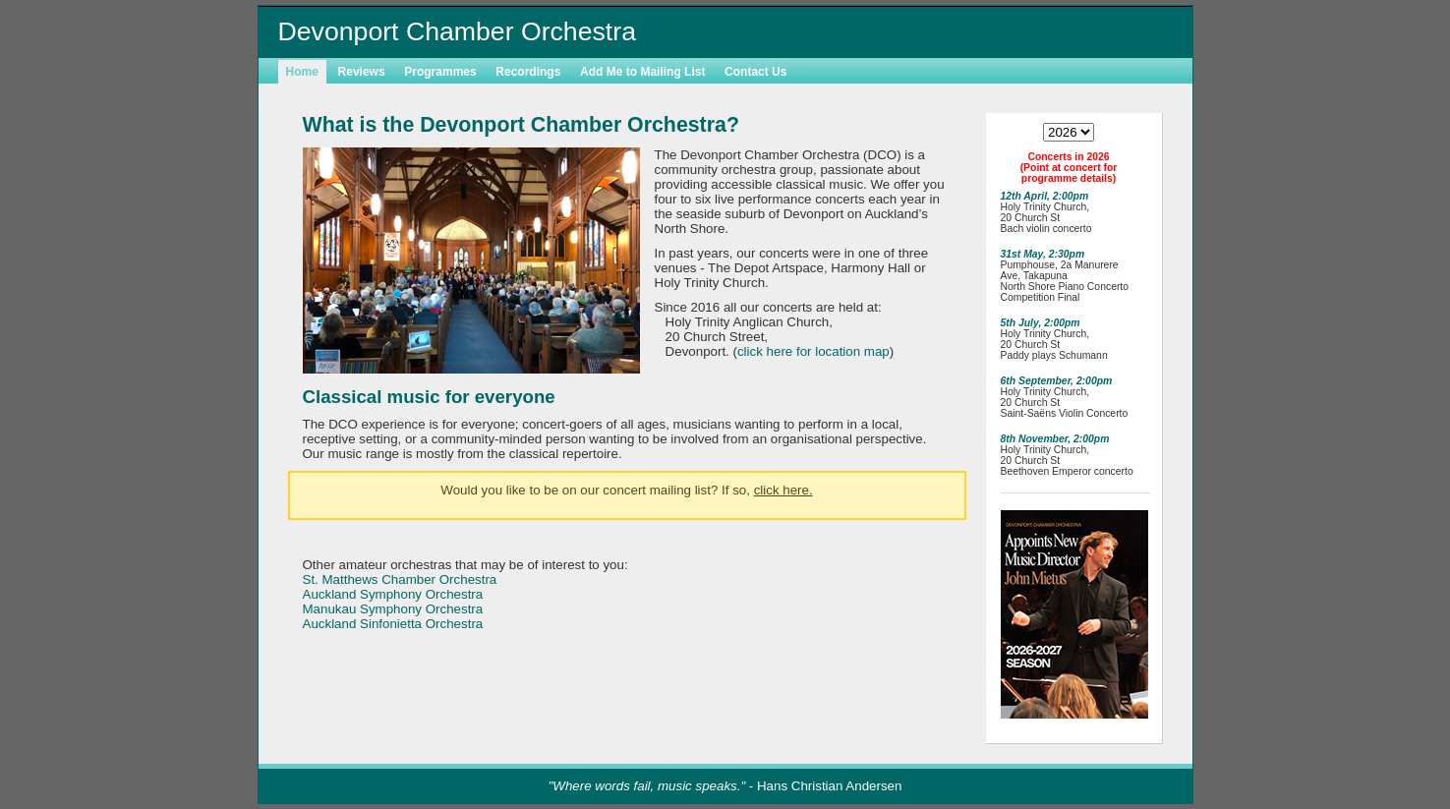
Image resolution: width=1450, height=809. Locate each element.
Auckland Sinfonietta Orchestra (393, 623)
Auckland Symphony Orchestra (393, 594)
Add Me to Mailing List (642, 72)
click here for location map (813, 351)
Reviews (361, 72)
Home (302, 72)
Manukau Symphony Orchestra (393, 609)
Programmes (440, 72)
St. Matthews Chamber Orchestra (400, 579)
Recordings (527, 72)
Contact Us (755, 72)
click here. (783, 490)
